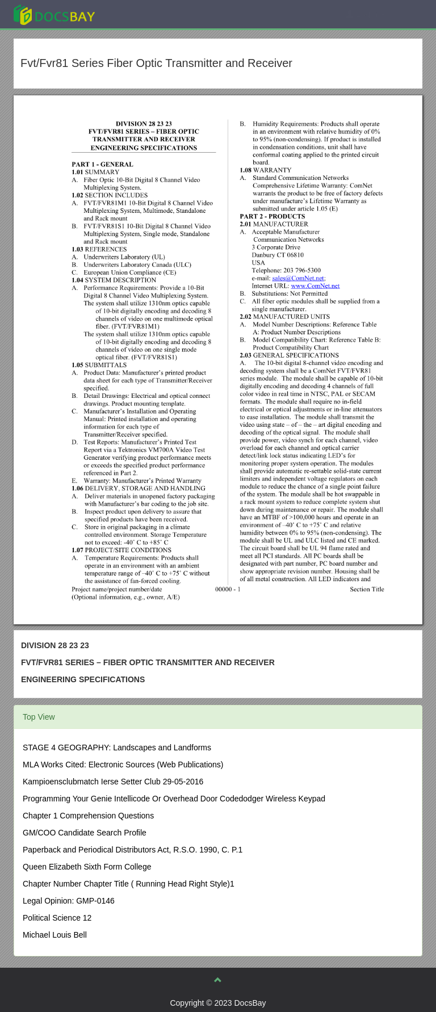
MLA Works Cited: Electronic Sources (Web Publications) (123, 764)
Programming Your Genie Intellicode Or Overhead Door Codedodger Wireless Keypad (174, 798)
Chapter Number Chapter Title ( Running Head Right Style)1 (128, 883)
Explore (139, 14)
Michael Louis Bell (55, 934)
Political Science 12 (57, 917)
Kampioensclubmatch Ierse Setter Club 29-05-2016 (113, 781)
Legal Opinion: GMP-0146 (69, 900)
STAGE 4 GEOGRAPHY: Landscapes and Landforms (117, 747)
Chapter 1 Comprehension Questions (88, 815)
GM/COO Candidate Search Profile (84, 832)
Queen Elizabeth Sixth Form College (87, 866)
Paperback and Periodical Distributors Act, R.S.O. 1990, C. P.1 (132, 849)
